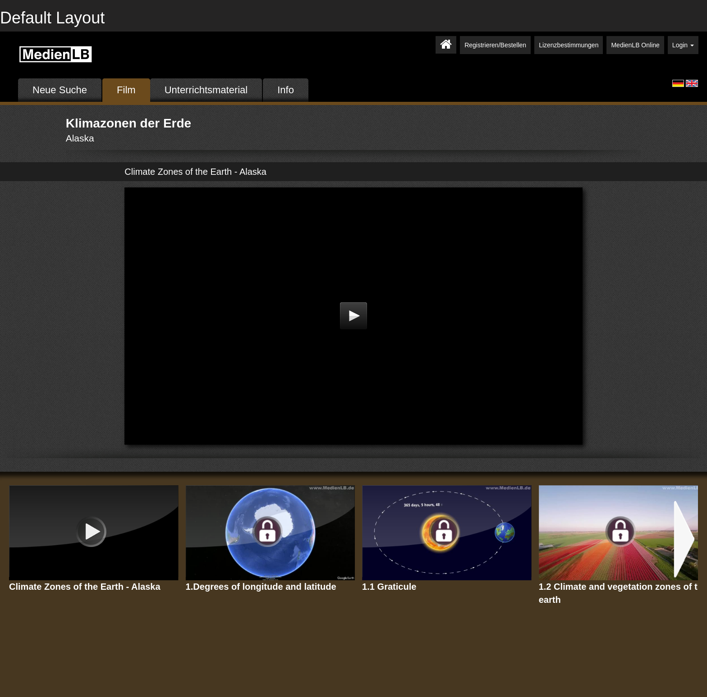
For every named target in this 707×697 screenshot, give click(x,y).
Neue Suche (59, 90)
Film (126, 90)
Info (285, 90)
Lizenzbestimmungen (568, 45)
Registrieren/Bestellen (495, 45)
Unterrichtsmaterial (206, 90)
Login (683, 45)
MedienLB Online (635, 45)
